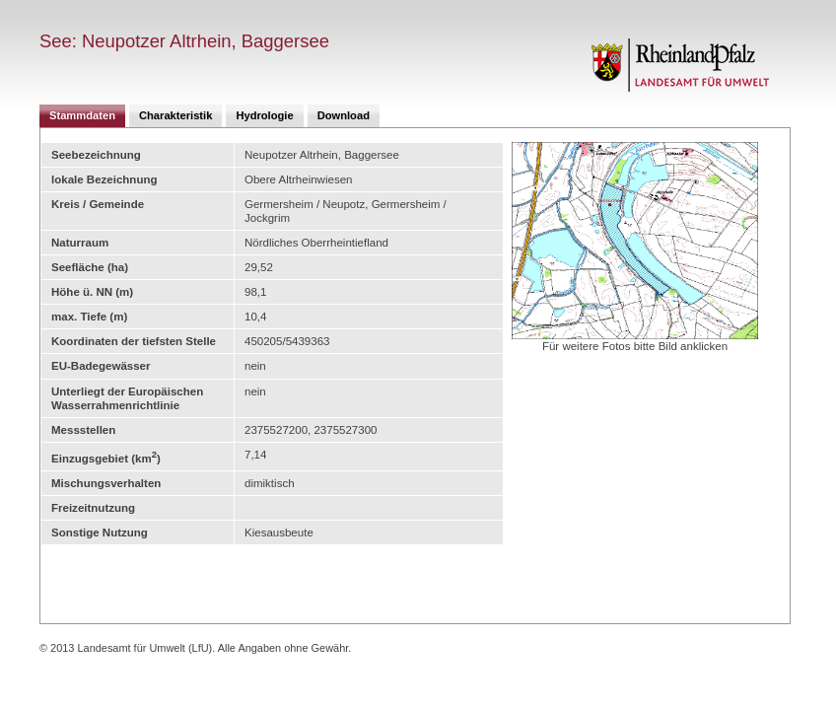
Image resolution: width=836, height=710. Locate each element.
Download (343, 115)
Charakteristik (175, 115)
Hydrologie (264, 115)
